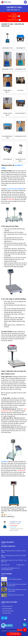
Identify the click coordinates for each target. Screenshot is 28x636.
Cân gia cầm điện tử (20, 113)
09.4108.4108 (13, 16)
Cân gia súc (20, 90)
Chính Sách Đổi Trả (6, 613)
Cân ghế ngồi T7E (20, 48)
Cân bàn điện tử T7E (20, 69)
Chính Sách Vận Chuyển (7, 610)
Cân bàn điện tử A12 (7, 48)
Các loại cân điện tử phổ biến (14, 579)
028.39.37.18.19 (13, 20)
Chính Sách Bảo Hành (7, 606)
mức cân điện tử (13, 10)
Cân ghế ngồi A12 (7, 159)
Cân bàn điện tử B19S (7, 69)
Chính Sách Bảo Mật (7, 608)
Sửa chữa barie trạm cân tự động (16, 595)
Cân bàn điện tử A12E (20, 136)
